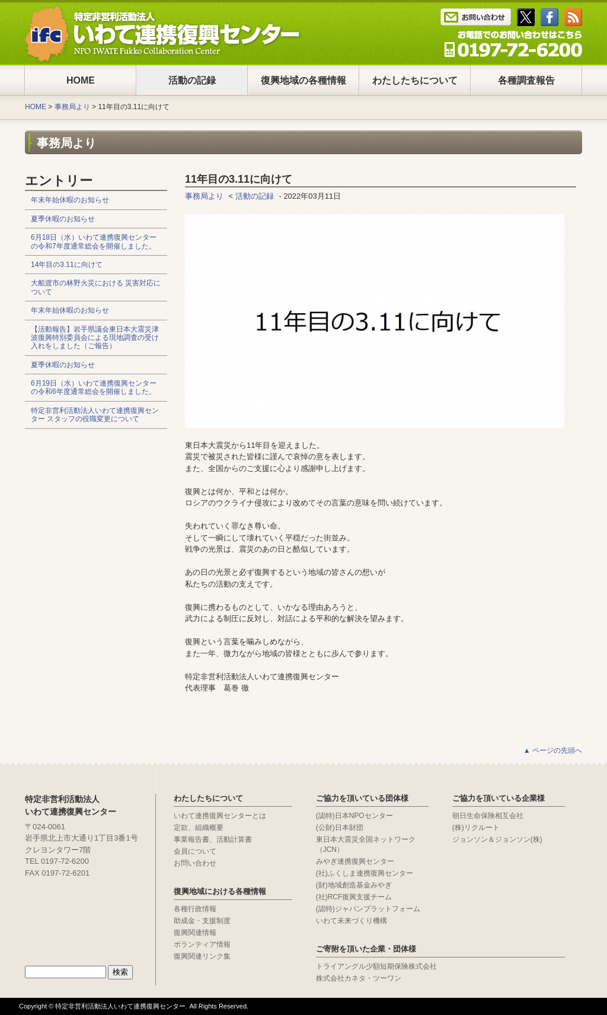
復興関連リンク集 (202, 956)
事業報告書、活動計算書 (213, 839)
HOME (80, 80)
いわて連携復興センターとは (220, 816)
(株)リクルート (476, 827)
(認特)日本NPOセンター (354, 816)
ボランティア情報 (202, 944)
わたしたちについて (415, 80)
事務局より (72, 107)
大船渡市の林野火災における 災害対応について (96, 287)
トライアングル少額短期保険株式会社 (376, 966)
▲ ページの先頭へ (552, 750)
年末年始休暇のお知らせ (70, 200)
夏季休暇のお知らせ (63, 219)
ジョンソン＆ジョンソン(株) (497, 839)
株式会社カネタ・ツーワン (358, 978)
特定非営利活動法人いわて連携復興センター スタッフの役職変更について (95, 414)
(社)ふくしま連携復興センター (364, 873)
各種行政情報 (195, 909)
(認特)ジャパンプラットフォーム (368, 909)
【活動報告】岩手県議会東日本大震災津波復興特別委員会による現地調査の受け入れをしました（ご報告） (95, 338)
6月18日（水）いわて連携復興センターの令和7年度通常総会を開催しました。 (93, 241)
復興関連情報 (195, 932)
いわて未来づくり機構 (351, 921)
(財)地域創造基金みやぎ (354, 885)
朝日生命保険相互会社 (487, 816)
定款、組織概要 (198, 827)
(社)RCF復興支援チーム (354, 897)
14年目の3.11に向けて (67, 264)
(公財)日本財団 (339, 827)
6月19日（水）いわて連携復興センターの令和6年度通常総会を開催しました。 (93, 387)
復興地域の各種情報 (303, 80)
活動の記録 (192, 80)
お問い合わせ (195, 863)
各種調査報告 (526, 80)
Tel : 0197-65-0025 (513, 43)
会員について (195, 851)
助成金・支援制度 (202, 921)
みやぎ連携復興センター (355, 861)
